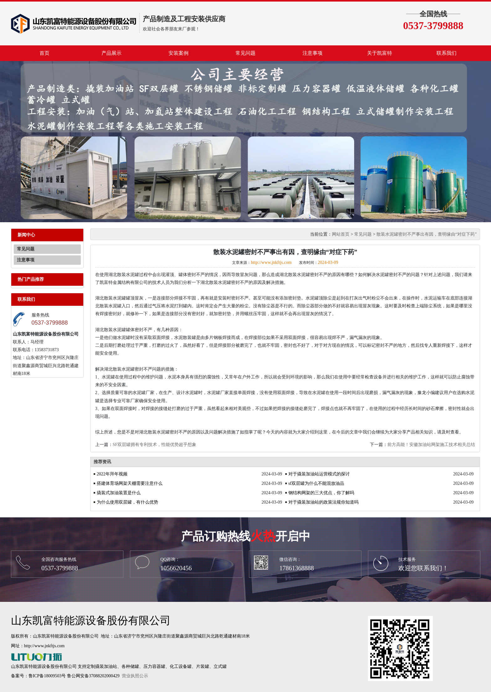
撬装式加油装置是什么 (119, 492)
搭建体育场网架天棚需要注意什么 (130, 483)
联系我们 (447, 53)
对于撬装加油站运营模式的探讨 (319, 474)
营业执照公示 (135, 676)
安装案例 (178, 53)
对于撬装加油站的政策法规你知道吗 (323, 502)
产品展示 (111, 53)
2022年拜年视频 (112, 474)
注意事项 (312, 53)
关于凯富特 (379, 53)
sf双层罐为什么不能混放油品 (316, 483)
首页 (44, 53)
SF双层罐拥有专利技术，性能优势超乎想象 (155, 444)
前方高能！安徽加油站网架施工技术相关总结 (431, 444)
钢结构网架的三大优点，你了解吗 (321, 492)
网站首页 (340, 234)
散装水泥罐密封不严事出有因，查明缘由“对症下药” (426, 234)
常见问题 (245, 53)
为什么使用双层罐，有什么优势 (127, 502)
